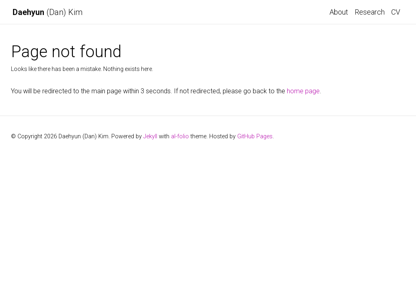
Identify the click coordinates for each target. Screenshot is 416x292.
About (338, 12)
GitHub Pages (255, 136)
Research (370, 12)
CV (395, 12)
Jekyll (150, 136)
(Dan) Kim (47, 12)
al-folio (180, 136)
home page (303, 91)
